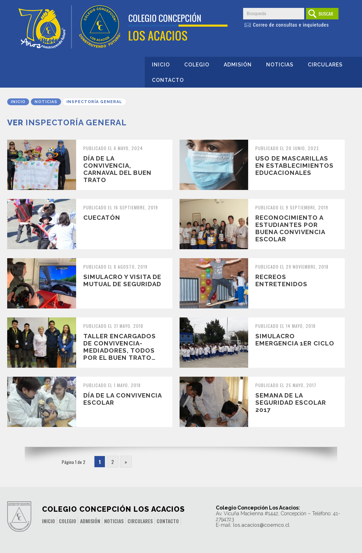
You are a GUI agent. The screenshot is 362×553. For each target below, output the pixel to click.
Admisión (238, 65)
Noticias (279, 65)
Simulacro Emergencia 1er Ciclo (294, 340)
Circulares (325, 65)
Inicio (161, 65)
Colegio (196, 65)
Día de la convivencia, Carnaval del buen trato (117, 169)
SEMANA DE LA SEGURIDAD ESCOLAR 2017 (290, 402)
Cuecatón (101, 217)
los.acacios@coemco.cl (261, 525)
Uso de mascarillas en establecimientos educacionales (294, 165)
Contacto (168, 80)
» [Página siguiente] (126, 461)
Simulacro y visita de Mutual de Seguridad (122, 280)
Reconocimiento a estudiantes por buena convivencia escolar (290, 228)
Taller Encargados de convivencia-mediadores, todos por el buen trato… (119, 347)
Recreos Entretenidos (281, 280)
